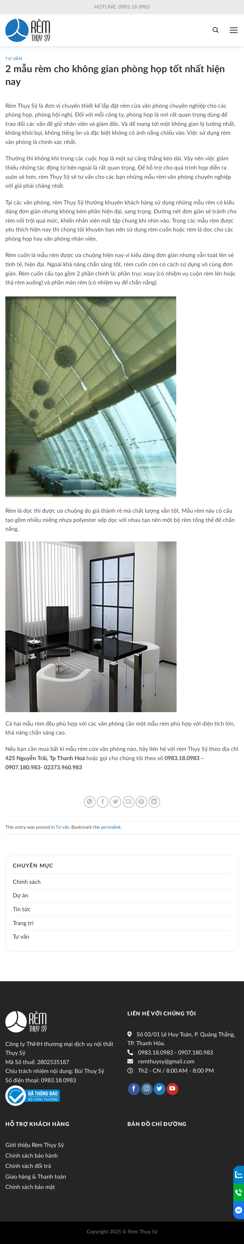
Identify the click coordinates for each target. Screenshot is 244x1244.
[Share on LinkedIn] (154, 802)
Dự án (20, 895)
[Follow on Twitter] (160, 1089)
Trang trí (23, 923)
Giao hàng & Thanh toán (35, 1177)
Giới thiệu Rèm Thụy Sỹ (34, 1145)
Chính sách (27, 882)
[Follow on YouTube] (172, 1089)
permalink (111, 827)
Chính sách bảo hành (31, 1156)
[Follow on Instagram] (147, 1089)
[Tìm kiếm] (215, 30)
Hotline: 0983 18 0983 (122, 7)
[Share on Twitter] (115, 802)
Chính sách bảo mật (30, 1187)
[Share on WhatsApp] (90, 802)
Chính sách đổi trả (28, 1166)
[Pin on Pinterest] (141, 802)
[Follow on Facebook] (134, 1089)
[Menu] (234, 30)
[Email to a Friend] (128, 802)
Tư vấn (13, 59)
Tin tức (22, 909)
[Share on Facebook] (102, 802)
